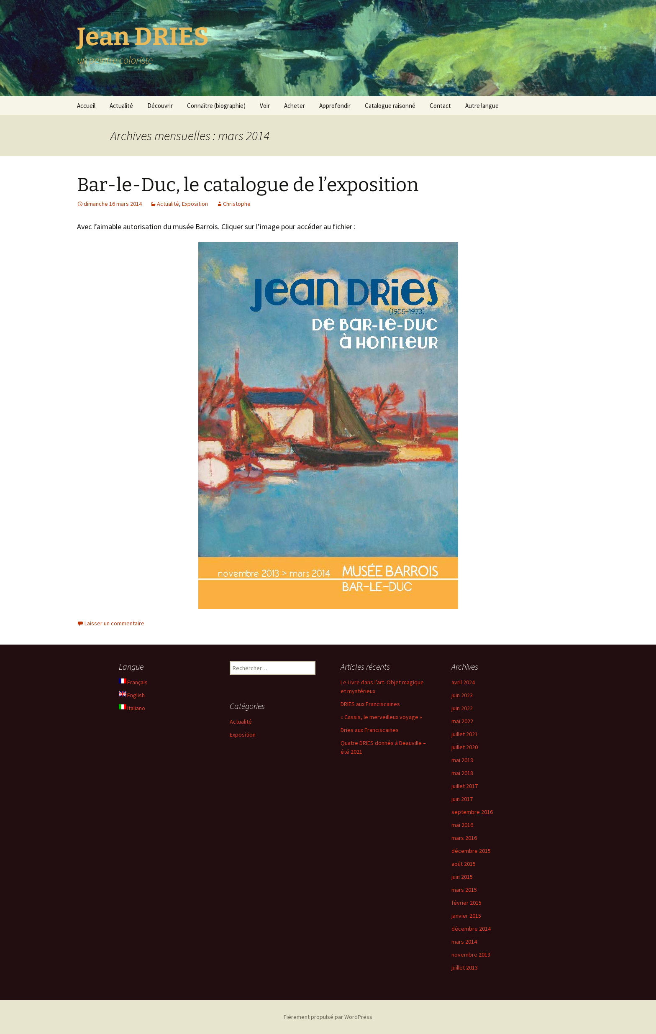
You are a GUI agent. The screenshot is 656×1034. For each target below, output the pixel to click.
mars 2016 (464, 838)
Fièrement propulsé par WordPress (328, 1017)
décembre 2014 (471, 928)
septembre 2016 (472, 812)
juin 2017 (462, 799)
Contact (440, 106)
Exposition (195, 203)
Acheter (294, 106)
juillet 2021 (464, 734)
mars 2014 (464, 941)
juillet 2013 (464, 967)
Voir (265, 106)
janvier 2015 (466, 915)
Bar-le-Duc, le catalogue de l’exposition (247, 185)
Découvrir (160, 106)
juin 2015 (462, 876)
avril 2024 (463, 682)
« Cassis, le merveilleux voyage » (381, 717)
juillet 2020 (464, 747)
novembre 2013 (470, 954)
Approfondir (335, 106)
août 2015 (463, 864)
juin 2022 (462, 708)
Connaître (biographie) (216, 106)
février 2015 (466, 902)
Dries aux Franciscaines (370, 730)
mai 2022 (462, 721)
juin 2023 (462, 695)
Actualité (121, 106)
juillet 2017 (464, 786)
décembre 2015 (471, 851)
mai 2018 (462, 773)
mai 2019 (462, 760)
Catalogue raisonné (390, 106)
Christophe (237, 203)
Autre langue (482, 106)
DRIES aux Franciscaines (370, 704)
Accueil (86, 106)
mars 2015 (464, 889)
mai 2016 (462, 825)
